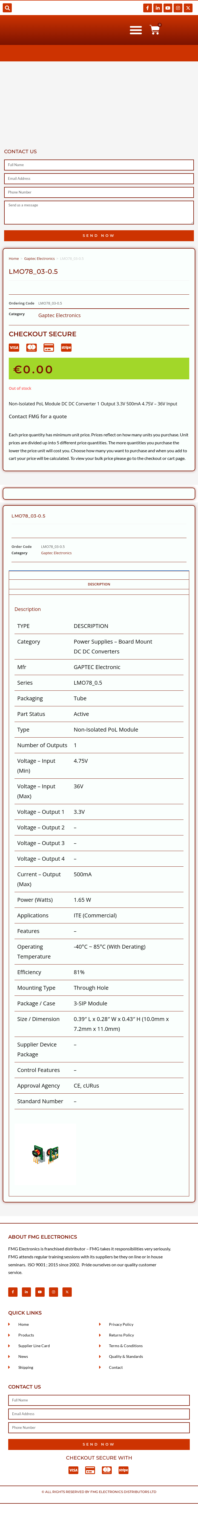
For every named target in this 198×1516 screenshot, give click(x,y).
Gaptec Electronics (39, 258)
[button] (7, 7)
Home (14, 258)
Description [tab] (99, 584)
